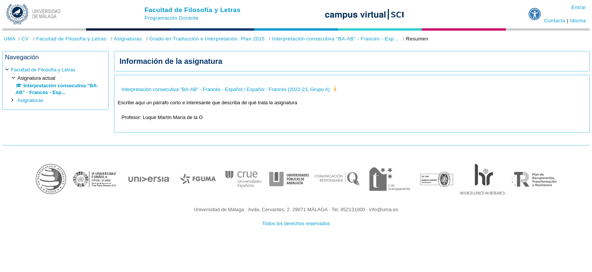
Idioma (578, 20)
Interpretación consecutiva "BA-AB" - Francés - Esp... (335, 39)
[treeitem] (55, 85)
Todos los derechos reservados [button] (296, 223)
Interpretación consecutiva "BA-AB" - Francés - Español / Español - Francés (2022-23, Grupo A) (226, 89)
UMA (9, 39)
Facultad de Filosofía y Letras (193, 10)
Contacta (554, 20)
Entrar (578, 7)
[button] (535, 11)
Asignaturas (128, 39)
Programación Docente (172, 18)
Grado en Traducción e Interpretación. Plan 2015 (207, 39)
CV (25, 39)
